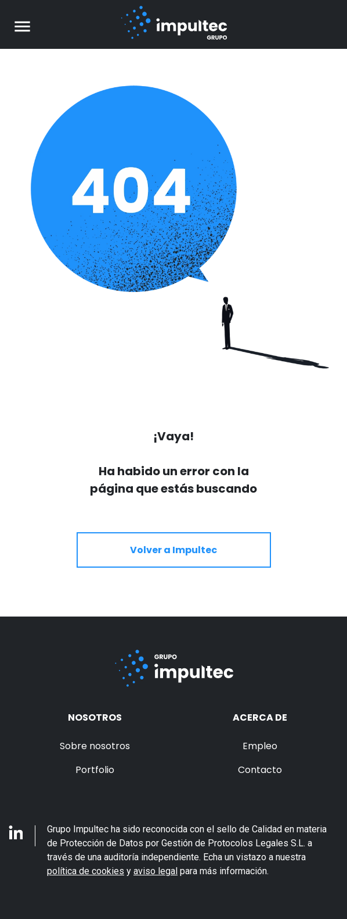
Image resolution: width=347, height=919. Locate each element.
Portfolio (94, 769)
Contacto (260, 769)
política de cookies (85, 871)
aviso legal (155, 871)
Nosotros (95, 717)
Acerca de (260, 717)
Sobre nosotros (95, 746)
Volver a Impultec (173, 550)
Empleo (260, 746)
